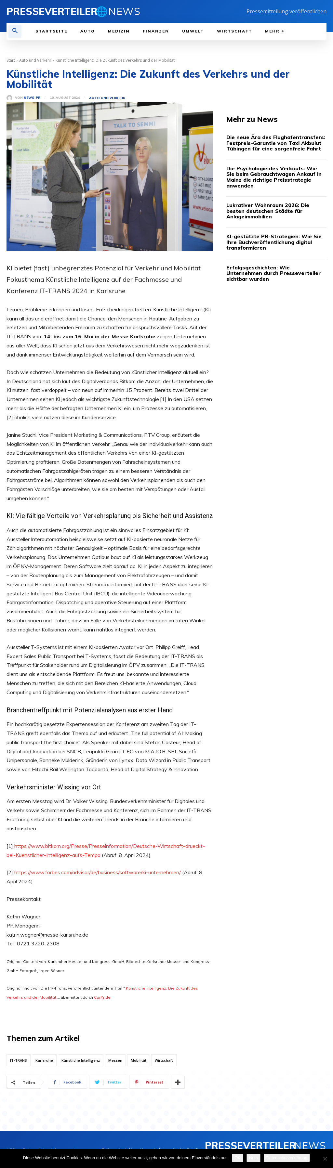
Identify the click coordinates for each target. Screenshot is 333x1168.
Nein (253, 1157)
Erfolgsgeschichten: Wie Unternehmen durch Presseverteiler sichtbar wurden (273, 273)
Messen (115, 1060)
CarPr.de (102, 997)
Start (11, 60)
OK (237, 1157)
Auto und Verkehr (35, 60)
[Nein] (325, 1158)
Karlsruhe (44, 1060)
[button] (14, 31)
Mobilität (138, 1060)
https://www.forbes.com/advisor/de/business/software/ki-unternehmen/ (97, 872)
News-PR (32, 97)
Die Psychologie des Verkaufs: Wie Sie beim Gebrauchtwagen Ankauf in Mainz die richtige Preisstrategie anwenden (274, 177)
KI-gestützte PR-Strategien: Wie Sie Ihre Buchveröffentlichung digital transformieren (274, 242)
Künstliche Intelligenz (80, 1060)
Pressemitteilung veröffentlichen (286, 11)
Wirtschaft (164, 1060)
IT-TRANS (18, 1060)
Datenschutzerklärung (286, 1157)
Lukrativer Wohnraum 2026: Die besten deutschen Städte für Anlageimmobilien (267, 211)
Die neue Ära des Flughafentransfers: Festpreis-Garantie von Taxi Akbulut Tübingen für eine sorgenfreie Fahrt (275, 143)
